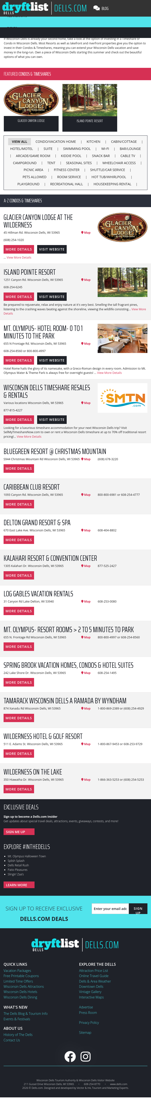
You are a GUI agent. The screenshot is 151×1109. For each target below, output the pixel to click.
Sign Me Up (15, 832)
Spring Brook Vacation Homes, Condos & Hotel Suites (68, 665)
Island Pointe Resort (30, 272)
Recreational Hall (66, 184)
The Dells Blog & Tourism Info (26, 1013)
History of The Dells (18, 1034)
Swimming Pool (77, 148)
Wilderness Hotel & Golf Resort (43, 736)
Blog (101, 8)
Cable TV (128, 155)
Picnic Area (33, 169)
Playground (28, 184)
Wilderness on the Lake (33, 772)
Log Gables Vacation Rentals (38, 594)
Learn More (16, 885)
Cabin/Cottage (124, 141)
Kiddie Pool (71, 155)
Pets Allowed (34, 177)
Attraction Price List (93, 970)
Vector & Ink (84, 1088)
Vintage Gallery (90, 991)
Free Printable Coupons (21, 976)
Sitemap (85, 1032)
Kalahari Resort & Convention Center (50, 558)
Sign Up (138, 910)
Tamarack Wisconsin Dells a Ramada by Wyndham (65, 701)
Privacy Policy (89, 1022)
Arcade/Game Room (33, 155)
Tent (51, 163)
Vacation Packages (17, 970)
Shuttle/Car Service (107, 169)
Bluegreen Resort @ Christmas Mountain (55, 451)
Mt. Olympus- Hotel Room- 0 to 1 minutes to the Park (43, 332)
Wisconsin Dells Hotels (20, 991)
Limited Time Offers (18, 981)
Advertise (86, 1007)
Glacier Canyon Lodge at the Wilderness (38, 221)
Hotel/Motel (21, 148)
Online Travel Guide (94, 976)
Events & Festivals (17, 1019)
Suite (48, 148)
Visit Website (52, 249)
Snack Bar (101, 155)
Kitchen (94, 141)
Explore (27, 846)
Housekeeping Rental (112, 184)
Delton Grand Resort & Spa (37, 523)
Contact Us (12, 1040)
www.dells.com (118, 1084)
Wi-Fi (105, 148)
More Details (18, 249)
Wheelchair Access (119, 163)
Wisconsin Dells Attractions (24, 986)
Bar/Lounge (130, 148)
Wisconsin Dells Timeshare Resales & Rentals (47, 391)
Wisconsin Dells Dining (20, 997)
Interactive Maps (91, 997)
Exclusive (21, 807)
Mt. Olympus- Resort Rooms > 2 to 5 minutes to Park (69, 630)
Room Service (69, 177)
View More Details (19, 257)
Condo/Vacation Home (55, 141)
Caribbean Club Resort (32, 487)
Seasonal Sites (79, 163)
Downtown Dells (91, 986)
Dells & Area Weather (95, 981)
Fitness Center (66, 169)
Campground (24, 163)
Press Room (88, 1012)
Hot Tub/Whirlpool (108, 177)
